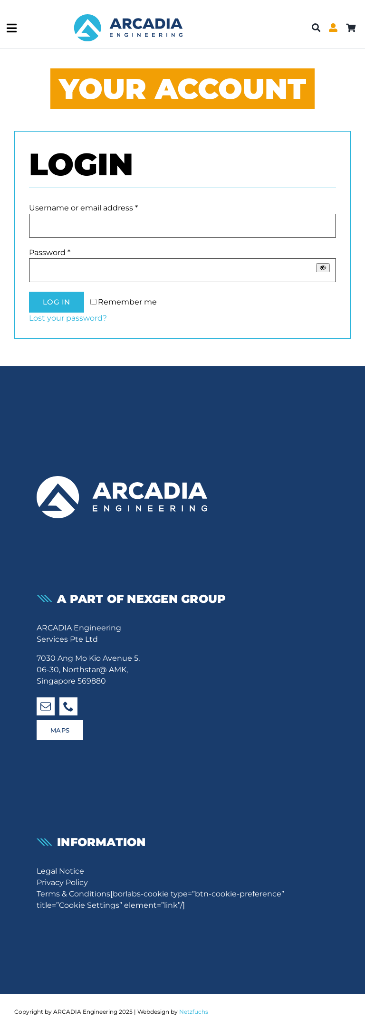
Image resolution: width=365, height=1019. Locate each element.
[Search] (316, 27)
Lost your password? (68, 318)
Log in (56, 301)
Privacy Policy (62, 882)
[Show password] (323, 267)
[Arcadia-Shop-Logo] (128, 10)
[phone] (68, 706)
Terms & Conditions (73, 893)
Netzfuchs (193, 1011)
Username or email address (83, 207)
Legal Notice (60, 871)
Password (49, 252)
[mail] (46, 706)
